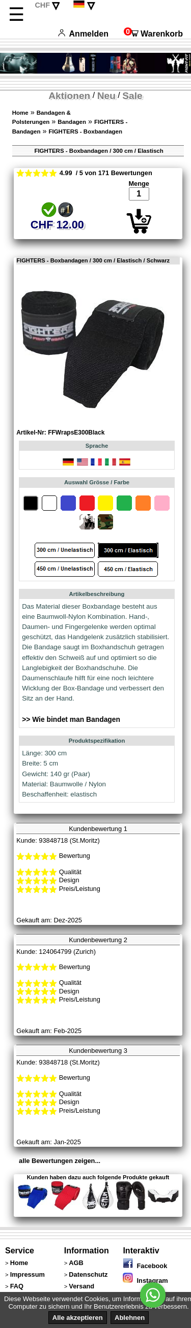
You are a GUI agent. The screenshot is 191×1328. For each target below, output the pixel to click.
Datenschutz (88, 1274)
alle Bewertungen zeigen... (59, 1161)
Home (20, 113)
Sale (132, 95)
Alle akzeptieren (77, 1317)
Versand (81, 1286)
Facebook (145, 1266)
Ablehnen (130, 1317)
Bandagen (72, 122)
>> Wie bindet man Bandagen (71, 719)
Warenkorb (153, 33)
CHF (42, 5)
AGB (76, 1263)
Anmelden (83, 33)
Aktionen (69, 95)
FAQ (16, 1286)
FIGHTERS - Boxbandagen (85, 131)
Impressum (27, 1274)
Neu (106, 95)
